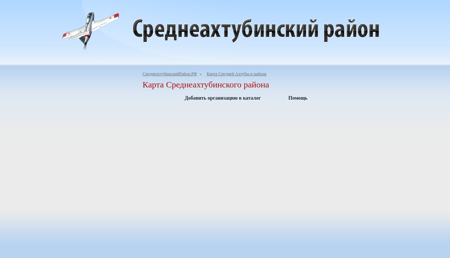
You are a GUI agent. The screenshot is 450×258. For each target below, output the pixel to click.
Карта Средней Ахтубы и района (236, 73)
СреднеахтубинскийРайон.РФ (170, 73)
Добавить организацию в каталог (223, 98)
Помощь (297, 98)
